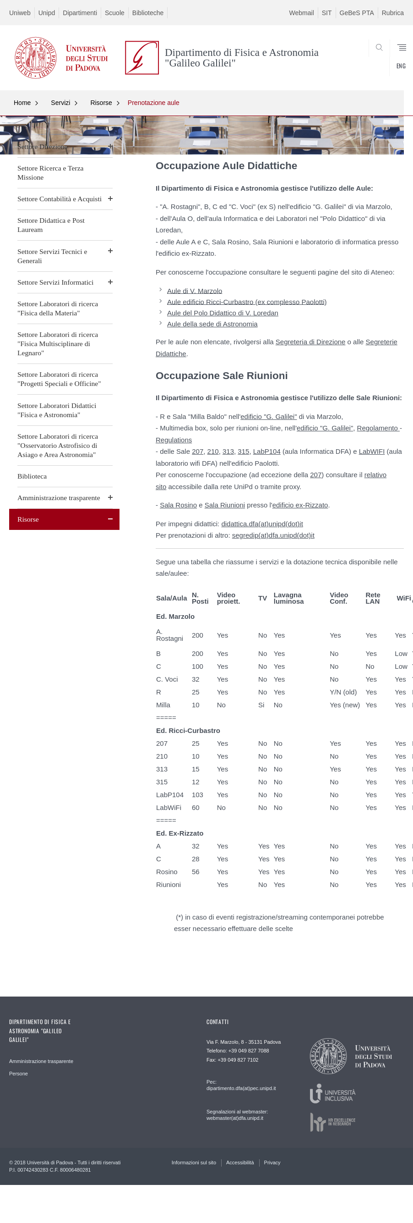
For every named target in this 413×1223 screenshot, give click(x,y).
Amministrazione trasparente (58, 497)
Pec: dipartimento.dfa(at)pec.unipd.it (241, 1085)
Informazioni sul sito (194, 1162)
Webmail (301, 13)
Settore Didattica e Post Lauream (51, 224)
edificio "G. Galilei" (268, 416)
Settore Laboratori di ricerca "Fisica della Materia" (57, 308)
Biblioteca (32, 476)
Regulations (174, 440)
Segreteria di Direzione (311, 342)
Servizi (60, 102)
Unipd (46, 13)
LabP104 (267, 451)
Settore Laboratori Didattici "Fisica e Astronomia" (56, 410)
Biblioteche (148, 13)
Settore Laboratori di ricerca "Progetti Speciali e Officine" (59, 378)
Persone (18, 1073)
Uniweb (20, 13)
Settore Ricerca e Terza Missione (50, 172)
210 (213, 451)
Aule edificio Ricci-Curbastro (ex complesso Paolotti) (246, 301)
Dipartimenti (80, 13)
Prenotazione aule (153, 102)
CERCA (378, 68)
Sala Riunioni (225, 505)
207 (197, 451)
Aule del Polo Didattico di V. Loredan (222, 313)
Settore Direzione (42, 146)
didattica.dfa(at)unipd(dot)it (262, 524)
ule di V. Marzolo (197, 290)
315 (243, 451)
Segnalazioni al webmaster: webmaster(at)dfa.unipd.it (237, 1115)
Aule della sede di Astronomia (212, 324)
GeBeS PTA (357, 13)
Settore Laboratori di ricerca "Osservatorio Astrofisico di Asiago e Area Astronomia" (57, 445)
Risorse (101, 102)
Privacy (272, 1162)
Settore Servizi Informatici (55, 282)
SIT (327, 13)
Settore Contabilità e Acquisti (59, 199)
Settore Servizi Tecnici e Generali (52, 256)
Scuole (115, 13)
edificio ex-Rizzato (300, 505)
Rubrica (393, 13)
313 (228, 451)
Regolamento (378, 428)
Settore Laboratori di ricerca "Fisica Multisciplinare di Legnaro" (57, 344)
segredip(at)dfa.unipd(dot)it (273, 535)
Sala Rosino (178, 505)
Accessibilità (240, 1162)
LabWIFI (372, 451)
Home (22, 102)
